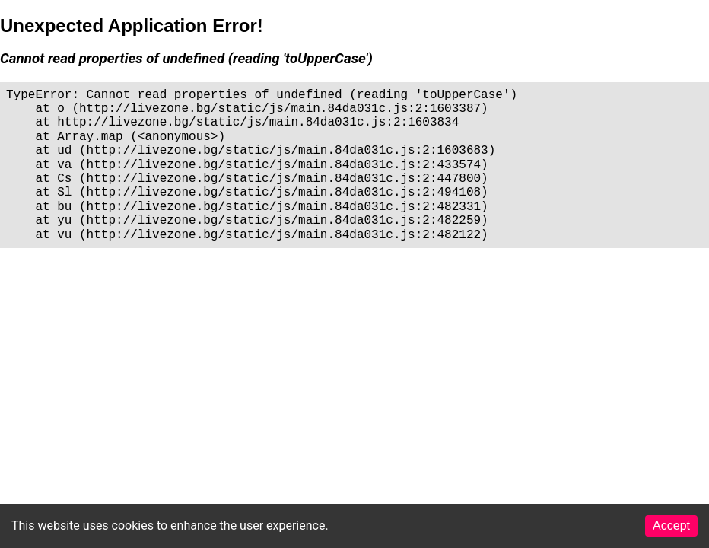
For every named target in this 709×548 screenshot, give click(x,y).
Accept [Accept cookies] (671, 525)
